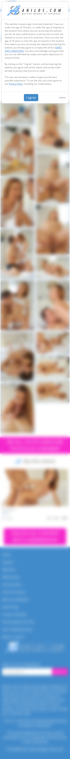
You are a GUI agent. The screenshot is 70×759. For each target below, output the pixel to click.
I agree (31, 98)
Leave (62, 97)
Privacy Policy (16, 83)
